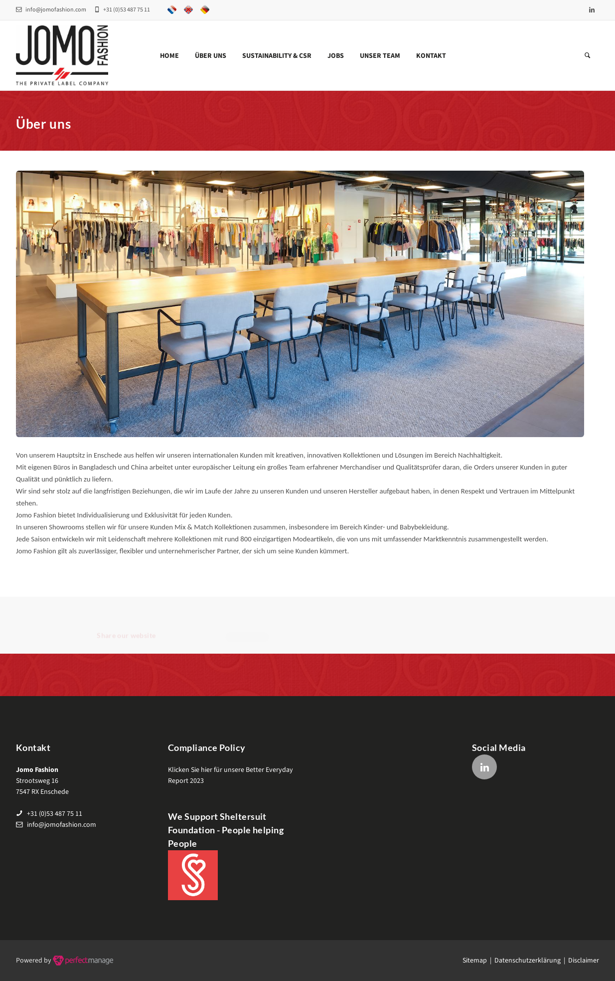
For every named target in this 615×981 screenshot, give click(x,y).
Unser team (380, 56)
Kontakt (431, 56)
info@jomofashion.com (51, 9)
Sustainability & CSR (276, 56)
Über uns (210, 56)
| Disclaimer (580, 961)
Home (169, 56)
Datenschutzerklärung (527, 961)
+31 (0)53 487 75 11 (54, 814)
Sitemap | (478, 961)
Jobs (335, 56)
